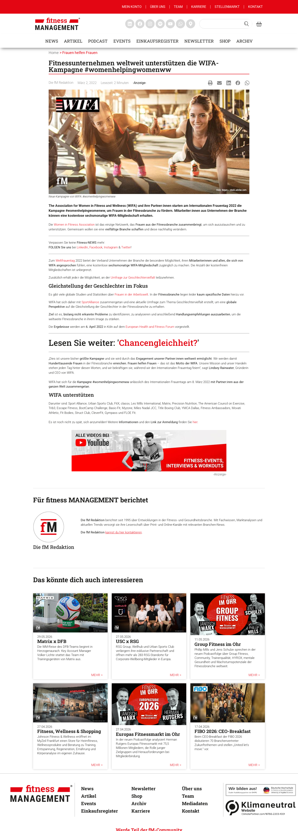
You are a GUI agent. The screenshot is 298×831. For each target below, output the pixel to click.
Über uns (157, 7)
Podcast (98, 41)
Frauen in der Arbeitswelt (131, 294)
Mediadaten (195, 803)
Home (54, 52)
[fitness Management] (41, 793)
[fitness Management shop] (259, 23)
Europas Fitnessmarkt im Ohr (148, 734)
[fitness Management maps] (190, 23)
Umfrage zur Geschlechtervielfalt (133, 277)
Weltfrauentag (65, 260)
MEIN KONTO (132, 7)
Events (122, 41)
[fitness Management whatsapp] (180, 23)
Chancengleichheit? (158, 342)
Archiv (244, 41)
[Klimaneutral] (261, 807)
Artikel (73, 41)
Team (178, 7)
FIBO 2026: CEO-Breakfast (223, 731)
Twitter (126, 247)
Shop (225, 41)
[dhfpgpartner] (261, 790)
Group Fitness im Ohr (218, 644)
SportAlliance (90, 302)
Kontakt (255, 7)
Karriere (198, 7)
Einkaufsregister (157, 41)
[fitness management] (57, 24)
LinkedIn (82, 247)
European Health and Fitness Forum (150, 327)
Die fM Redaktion (61, 83)
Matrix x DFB (51, 641)
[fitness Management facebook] (139, 23)
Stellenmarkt (227, 7)
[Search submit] (246, 23)
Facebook (95, 247)
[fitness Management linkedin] (129, 23)
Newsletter (199, 41)
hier (195, 422)
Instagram (111, 247)
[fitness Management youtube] (170, 23)
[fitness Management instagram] (150, 23)
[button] (210, 82)
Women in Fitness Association (74, 224)
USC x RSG (127, 641)
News (51, 41)
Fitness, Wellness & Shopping (69, 731)
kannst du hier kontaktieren (123, 532)
